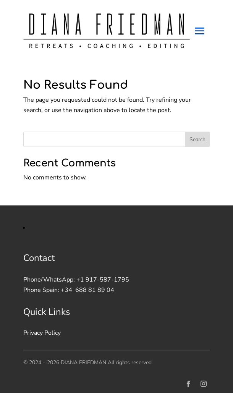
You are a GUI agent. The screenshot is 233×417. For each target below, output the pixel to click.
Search (197, 139)
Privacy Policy (42, 333)
